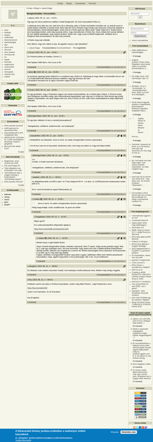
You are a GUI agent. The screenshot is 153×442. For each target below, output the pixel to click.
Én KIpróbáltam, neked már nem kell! (141, 256)
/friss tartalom (9, 52)
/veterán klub (9, 74)
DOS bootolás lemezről (13, 126)
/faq (5, 45)
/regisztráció (9, 65)
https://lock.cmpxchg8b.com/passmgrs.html (51, 229)
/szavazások (9, 67)
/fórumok (7, 50)
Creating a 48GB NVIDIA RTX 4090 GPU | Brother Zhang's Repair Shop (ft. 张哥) (141, 275)
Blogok (69, 3)
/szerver (7, 69)
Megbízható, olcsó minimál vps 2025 (11, 162)
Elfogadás (115, 432)
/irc (5, 57)
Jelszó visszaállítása (140, 40)
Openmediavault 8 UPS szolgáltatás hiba (13, 134)
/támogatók (8, 72)
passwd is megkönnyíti (141, 260)
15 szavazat (137, 326)
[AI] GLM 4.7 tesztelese (141, 282)
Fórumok (92, 3)
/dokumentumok (10, 40)
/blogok (7, 35)
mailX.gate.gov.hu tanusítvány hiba (11, 129)
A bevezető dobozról (140, 220)
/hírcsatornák (9, 55)
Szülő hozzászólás (121, 136)
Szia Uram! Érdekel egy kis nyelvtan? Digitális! (141, 299)
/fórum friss (8, 47)
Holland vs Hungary (139, 241)
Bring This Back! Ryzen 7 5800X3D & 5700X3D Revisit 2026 (141, 304)
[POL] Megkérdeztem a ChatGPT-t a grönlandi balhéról (141, 251)
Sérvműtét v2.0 (138, 228)
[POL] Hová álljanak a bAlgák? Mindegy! (140, 245)
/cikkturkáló (8, 37)
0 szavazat (31, 67)
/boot (6, 30)
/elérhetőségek (10, 42)
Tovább (21, 152)
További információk (23, 441)
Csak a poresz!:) (138, 263)
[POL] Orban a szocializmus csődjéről (141, 266)
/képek (7, 60)
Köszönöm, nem (129, 432)
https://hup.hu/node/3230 (37, 288)
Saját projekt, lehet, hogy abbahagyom (139, 224)
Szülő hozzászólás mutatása (124, 136)
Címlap (60, 3)
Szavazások (80, 3)
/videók (7, 77)
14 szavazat (137, 340)
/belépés (7, 32)
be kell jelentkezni (64, 48)
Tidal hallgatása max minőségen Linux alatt (13, 169)
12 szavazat (137, 367)
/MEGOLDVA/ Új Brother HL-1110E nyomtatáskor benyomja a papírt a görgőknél (14, 140)
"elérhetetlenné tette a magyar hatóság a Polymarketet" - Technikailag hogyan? (13, 176)
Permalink (124, 52)
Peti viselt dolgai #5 (12, 166)
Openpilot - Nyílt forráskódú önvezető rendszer (140, 293)
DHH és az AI (137, 270)
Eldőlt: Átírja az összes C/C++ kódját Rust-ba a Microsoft (141, 232)
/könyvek (7, 62)
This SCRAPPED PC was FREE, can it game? (140, 286)
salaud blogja (47, 8)
